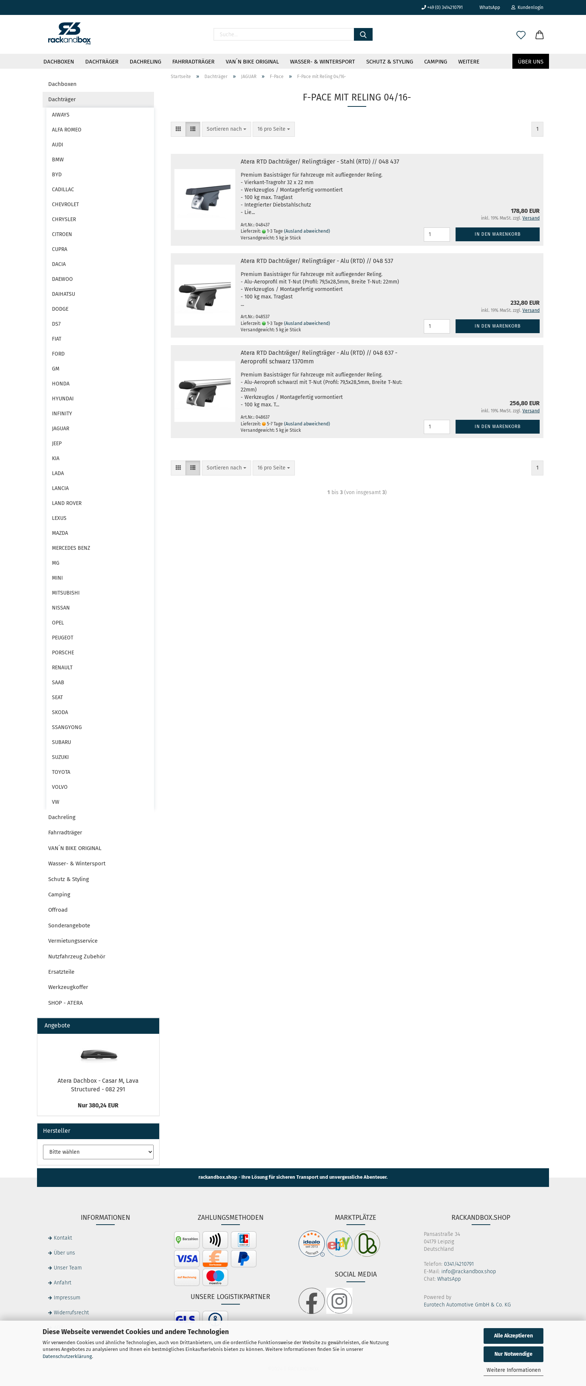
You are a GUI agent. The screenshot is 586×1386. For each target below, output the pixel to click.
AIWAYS (61, 115)
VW (55, 802)
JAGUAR (60, 428)
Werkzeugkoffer (68, 987)
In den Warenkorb (498, 234)
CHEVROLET (65, 204)
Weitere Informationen (514, 1370)
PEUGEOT (62, 638)
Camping (435, 61)
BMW (58, 159)
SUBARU (61, 742)
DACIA (59, 264)
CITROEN (62, 234)
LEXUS (59, 518)
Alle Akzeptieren (513, 1336)
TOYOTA (61, 772)
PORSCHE (63, 652)
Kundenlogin (527, 7)
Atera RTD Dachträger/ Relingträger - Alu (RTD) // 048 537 (317, 260)
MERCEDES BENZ (71, 548)
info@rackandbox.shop (468, 1271)
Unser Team (68, 1268)
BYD (57, 174)
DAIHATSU (63, 294)
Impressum (67, 1297)
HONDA (61, 384)
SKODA (60, 712)
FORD (58, 354)
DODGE (60, 309)
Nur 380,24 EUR (98, 1105)
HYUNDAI (63, 399)
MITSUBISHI (66, 593)
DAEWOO (62, 279)
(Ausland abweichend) (307, 231)
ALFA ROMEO (66, 130)
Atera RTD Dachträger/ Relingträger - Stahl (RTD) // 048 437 (320, 161)
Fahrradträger (193, 61)
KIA (55, 458)
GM (55, 369)
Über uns (530, 61)
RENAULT (62, 667)
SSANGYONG (67, 727)
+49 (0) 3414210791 (442, 7)
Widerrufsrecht (71, 1312)
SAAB (58, 682)
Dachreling (145, 61)
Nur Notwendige (513, 1354)
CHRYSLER (64, 219)
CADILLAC (63, 189)
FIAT (56, 339)
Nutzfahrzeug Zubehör (76, 956)
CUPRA (59, 249)
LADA (58, 473)
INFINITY (62, 413)
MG (55, 563)
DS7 (56, 324)
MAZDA (60, 533)
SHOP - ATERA (65, 1002)
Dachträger (101, 61)
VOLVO (60, 787)
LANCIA (60, 488)
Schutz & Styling (389, 61)
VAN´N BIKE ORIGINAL (252, 61)
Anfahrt (62, 1283)
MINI (57, 578)
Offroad (58, 909)
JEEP (57, 443)
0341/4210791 (459, 1264)
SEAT (57, 697)
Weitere (468, 61)
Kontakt (63, 1238)
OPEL (58, 623)
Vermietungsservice (73, 940)
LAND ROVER (66, 503)
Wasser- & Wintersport (322, 61)
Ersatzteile (61, 971)
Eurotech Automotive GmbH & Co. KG (467, 1305)
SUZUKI (60, 757)
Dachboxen (58, 61)
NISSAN (61, 608)
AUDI (57, 145)
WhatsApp (487, 7)
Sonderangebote (69, 925)
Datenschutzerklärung (67, 1356)
